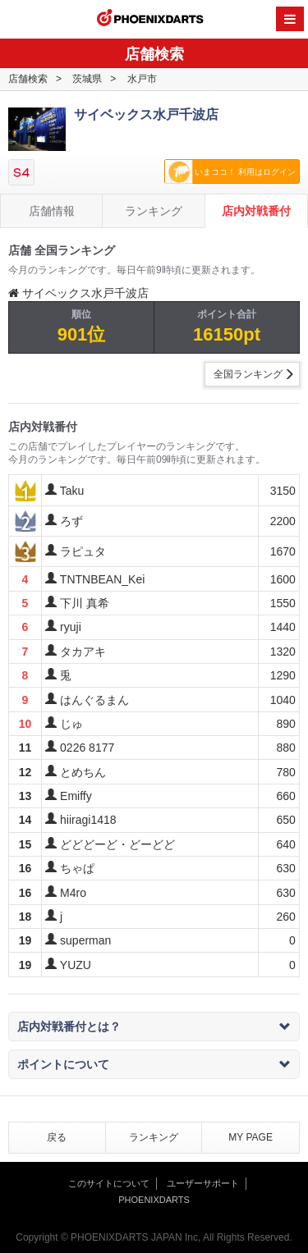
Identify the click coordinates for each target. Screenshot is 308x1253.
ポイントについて (154, 1064)
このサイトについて (108, 1183)
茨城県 (87, 79)
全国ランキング (248, 374)
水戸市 (142, 79)
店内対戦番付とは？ (154, 1026)
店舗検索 (28, 79)
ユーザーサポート (203, 1183)
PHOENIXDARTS (150, 19)
